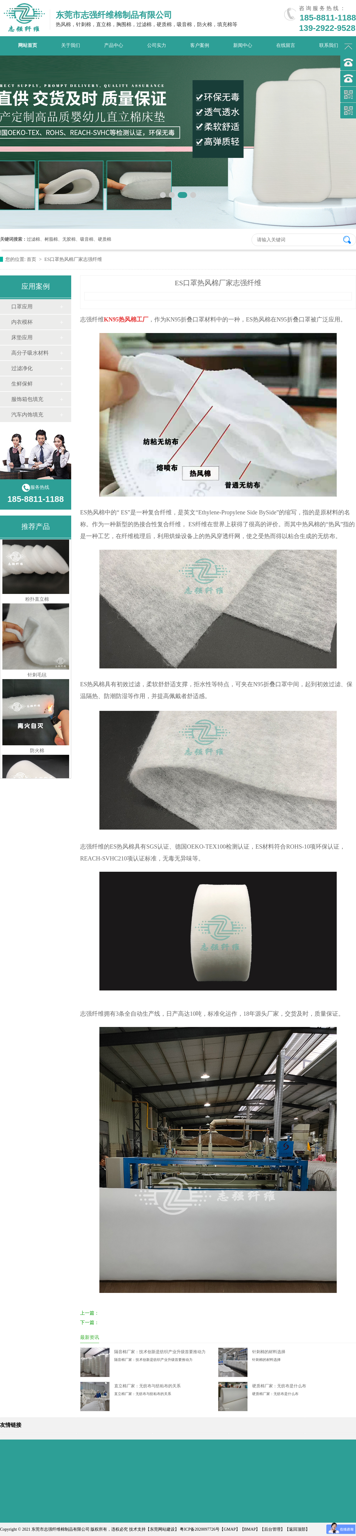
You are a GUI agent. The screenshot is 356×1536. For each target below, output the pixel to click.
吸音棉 (86, 239)
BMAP (250, 1529)
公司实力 (156, 45)
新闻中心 (242, 45)
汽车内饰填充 (27, 415)
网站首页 (27, 45)
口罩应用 (22, 307)
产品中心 (113, 45)
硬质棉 (104, 239)
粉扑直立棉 (37, 602)
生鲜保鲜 (22, 384)
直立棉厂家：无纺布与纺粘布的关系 (147, 1386)
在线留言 (285, 45)
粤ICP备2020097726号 (200, 1529)
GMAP (230, 1529)
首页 (32, 259)
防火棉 (37, 753)
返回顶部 (297, 1529)
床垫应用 (22, 337)
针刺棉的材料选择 (268, 1352)
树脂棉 (51, 239)
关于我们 (70, 45)
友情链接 (10, 1425)
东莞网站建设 (162, 1529)
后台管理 (272, 1529)
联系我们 (328, 45)
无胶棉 (69, 239)
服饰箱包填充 (27, 399)
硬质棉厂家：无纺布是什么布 (279, 1386)
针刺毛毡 (37, 677)
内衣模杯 (22, 322)
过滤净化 (22, 368)
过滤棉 (33, 239)
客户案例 (199, 45)
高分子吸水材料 (30, 353)
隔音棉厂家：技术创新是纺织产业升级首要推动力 (160, 1352)
